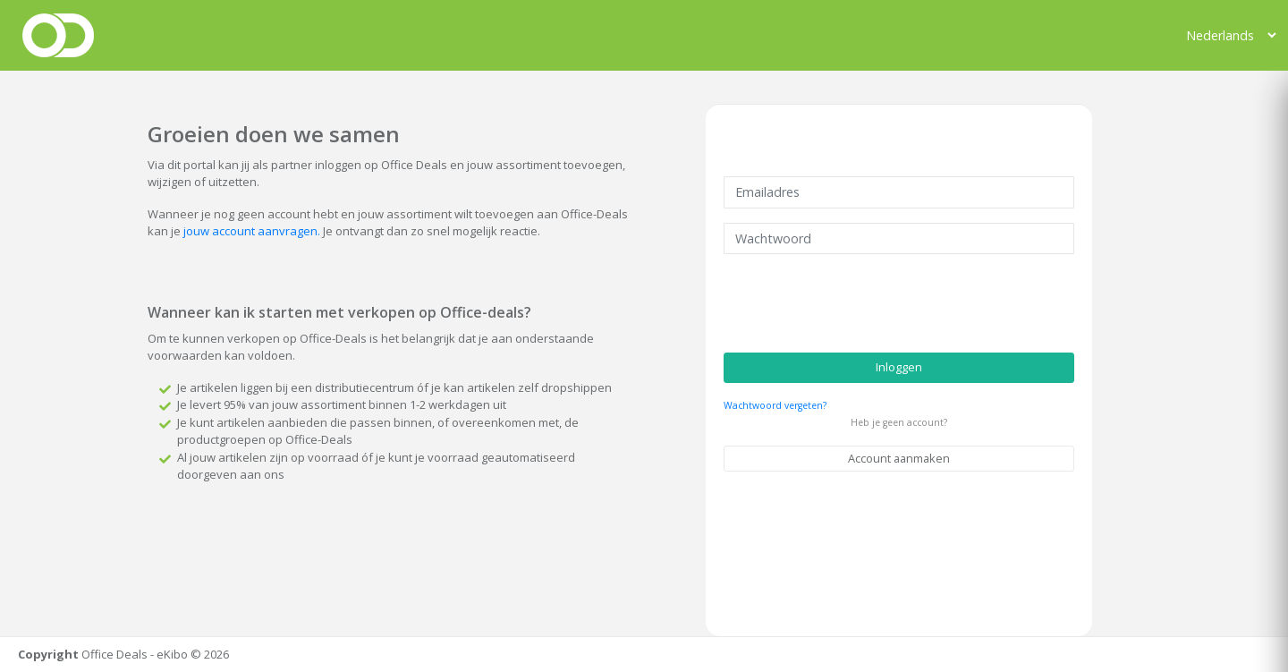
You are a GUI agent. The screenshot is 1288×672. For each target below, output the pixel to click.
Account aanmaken (899, 458)
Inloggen (899, 367)
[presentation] (860, 303)
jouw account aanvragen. (251, 231)
